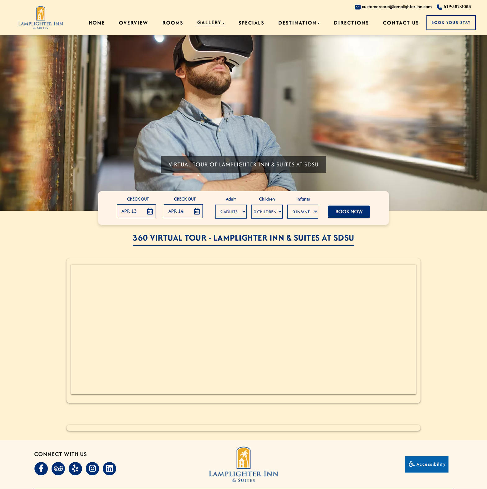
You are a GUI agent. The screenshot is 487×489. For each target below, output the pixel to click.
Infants (303, 199)
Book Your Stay (451, 22)
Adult (231, 199)
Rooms (172, 22)
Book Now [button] (348, 211)
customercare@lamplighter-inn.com (393, 6)
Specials (251, 22)
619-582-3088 (453, 6)
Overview (133, 22)
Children (267, 199)
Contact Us (401, 22)
